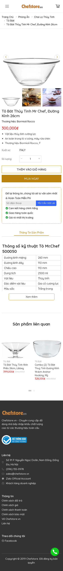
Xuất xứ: (6, 150)
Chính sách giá (10, 505)
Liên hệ (6, 523)
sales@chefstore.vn (17, 473)
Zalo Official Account (18, 478)
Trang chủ (8, 16)
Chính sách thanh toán (14, 509)
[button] (29, 390)
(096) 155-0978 (15, 469)
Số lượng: (7, 159)
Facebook (10, 540)
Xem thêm (31, 296)
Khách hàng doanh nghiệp (21, 483)
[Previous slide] (5, 57)
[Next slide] (57, 57)
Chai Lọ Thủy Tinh (44, 16)
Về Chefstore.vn (11, 518)
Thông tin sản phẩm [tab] (31, 232)
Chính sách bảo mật (13, 514)
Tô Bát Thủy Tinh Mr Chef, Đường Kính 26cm (31, 24)
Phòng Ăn (23, 16)
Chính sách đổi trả (12, 500)
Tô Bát (10, 20)
